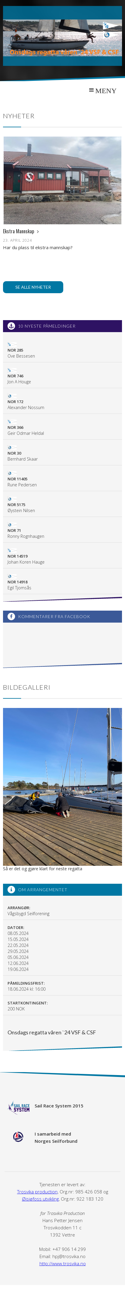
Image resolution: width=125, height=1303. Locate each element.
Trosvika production (37, 1192)
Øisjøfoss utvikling (40, 1199)
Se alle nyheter (33, 287)
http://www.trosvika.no (62, 1263)
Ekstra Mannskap (21, 231)
